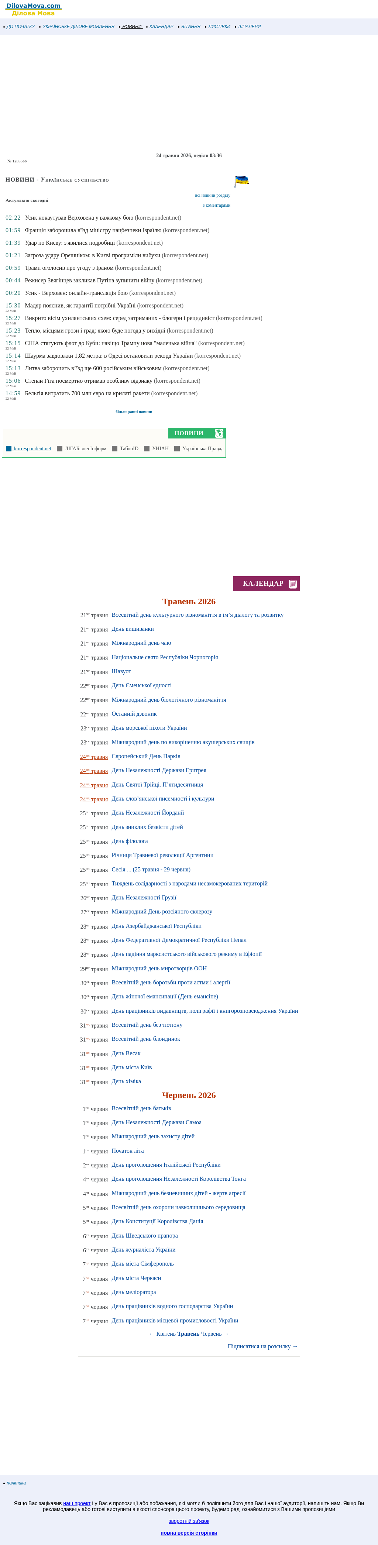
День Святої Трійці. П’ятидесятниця (157, 784)
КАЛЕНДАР (160, 26)
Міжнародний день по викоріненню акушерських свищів (182, 742)
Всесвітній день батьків (141, 1108)
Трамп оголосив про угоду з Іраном (69, 268)
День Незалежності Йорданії (147, 812)
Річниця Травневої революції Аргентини (162, 855)
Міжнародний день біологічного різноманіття (168, 699)
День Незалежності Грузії (143, 897)
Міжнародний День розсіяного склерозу (161, 911)
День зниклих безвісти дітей (147, 827)
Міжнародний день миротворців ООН (159, 968)
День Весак (125, 1053)
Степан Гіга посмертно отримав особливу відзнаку (88, 381)
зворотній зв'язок (189, 1521)
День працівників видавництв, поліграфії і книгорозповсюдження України (204, 1011)
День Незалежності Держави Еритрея (158, 770)
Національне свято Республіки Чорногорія (164, 657)
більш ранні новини (134, 411)
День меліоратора (133, 1292)
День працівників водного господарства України (172, 1306)
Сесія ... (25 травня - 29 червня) (150, 869)
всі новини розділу (213, 195)
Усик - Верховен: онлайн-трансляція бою (76, 293)
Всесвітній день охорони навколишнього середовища (178, 1207)
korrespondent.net (31, 448)
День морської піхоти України (149, 728)
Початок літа (127, 1150)
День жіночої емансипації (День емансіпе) (164, 996)
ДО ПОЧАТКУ (19, 26)
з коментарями (216, 205)
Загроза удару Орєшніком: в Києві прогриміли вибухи (92, 255)
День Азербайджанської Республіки (156, 926)
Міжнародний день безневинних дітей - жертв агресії (178, 1193)
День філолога (129, 841)
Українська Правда (202, 448)
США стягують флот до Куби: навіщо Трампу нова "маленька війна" (111, 343)
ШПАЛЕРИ (248, 26)
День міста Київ (131, 1067)
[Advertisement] (189, 93)
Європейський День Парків (145, 756)
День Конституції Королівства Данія (157, 1221)
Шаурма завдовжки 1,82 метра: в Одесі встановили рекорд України (109, 355)
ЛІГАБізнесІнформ (84, 448)
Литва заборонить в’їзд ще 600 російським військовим (93, 368)
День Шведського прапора (144, 1235)
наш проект (76, 1503)
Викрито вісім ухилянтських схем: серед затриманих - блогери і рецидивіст (119, 318)
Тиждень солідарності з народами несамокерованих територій (189, 883)
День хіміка (126, 1081)
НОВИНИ (130, 26)
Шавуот (121, 671)
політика (15, 1483)
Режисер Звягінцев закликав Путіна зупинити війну (89, 280)
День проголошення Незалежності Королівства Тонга (178, 1179)
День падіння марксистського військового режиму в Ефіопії (186, 954)
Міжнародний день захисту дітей (153, 1136)
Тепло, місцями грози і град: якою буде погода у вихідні (95, 330)
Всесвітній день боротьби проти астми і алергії (170, 982)
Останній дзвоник (134, 713)
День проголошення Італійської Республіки (165, 1165)
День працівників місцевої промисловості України (174, 1320)
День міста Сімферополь (142, 1263)
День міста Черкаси (136, 1278)
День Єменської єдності (141, 685)
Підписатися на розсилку (263, 1346)
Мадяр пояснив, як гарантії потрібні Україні (80, 305)
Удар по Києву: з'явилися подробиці (70, 243)
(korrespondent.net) (158, 217)
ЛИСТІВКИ (217, 26)
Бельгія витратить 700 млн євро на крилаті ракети (87, 393)
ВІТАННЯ (189, 26)
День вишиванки (132, 629)
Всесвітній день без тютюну (146, 1025)
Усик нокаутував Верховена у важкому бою (79, 217)
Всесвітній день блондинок (145, 1039)
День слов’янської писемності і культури (162, 798)
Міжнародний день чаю (141, 643)
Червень (211, 1334)
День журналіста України (143, 1249)
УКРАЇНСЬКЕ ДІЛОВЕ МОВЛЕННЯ (77, 26)
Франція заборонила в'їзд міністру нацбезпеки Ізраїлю (93, 230)
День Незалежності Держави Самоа (156, 1122)
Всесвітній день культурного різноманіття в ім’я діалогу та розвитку (197, 615)
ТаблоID (127, 448)
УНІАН (159, 448)
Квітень (166, 1334)
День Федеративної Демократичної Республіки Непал (179, 940)
